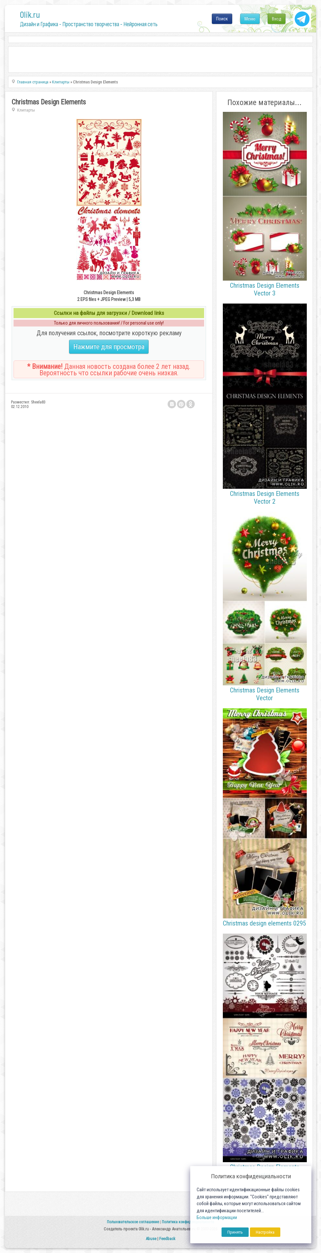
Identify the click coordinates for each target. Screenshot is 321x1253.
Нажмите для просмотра (108, 347)
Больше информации (217, 1217)
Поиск (222, 18)
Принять (235, 1232)
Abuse (151, 1238)
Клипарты (26, 110)
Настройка (265, 1232)
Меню (249, 18)
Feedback (167, 1238)
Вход (276, 18)
